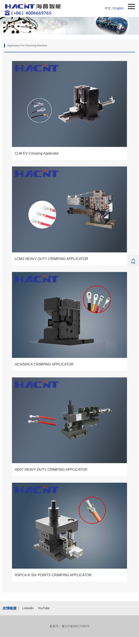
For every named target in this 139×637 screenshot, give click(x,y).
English (119, 8)
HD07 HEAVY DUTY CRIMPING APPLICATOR (51, 469)
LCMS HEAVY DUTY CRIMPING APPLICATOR (51, 259)
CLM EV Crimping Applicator (37, 153)
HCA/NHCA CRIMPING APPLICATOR (44, 364)
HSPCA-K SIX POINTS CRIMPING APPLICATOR (53, 575)
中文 (108, 8)
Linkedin (28, 608)
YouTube (44, 608)
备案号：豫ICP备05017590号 (69, 626)
